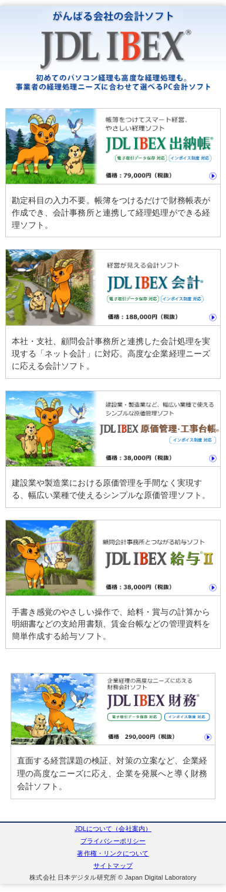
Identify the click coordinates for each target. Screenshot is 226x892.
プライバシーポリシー (113, 840)
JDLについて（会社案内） (113, 828)
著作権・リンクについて (113, 853)
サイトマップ (113, 865)
